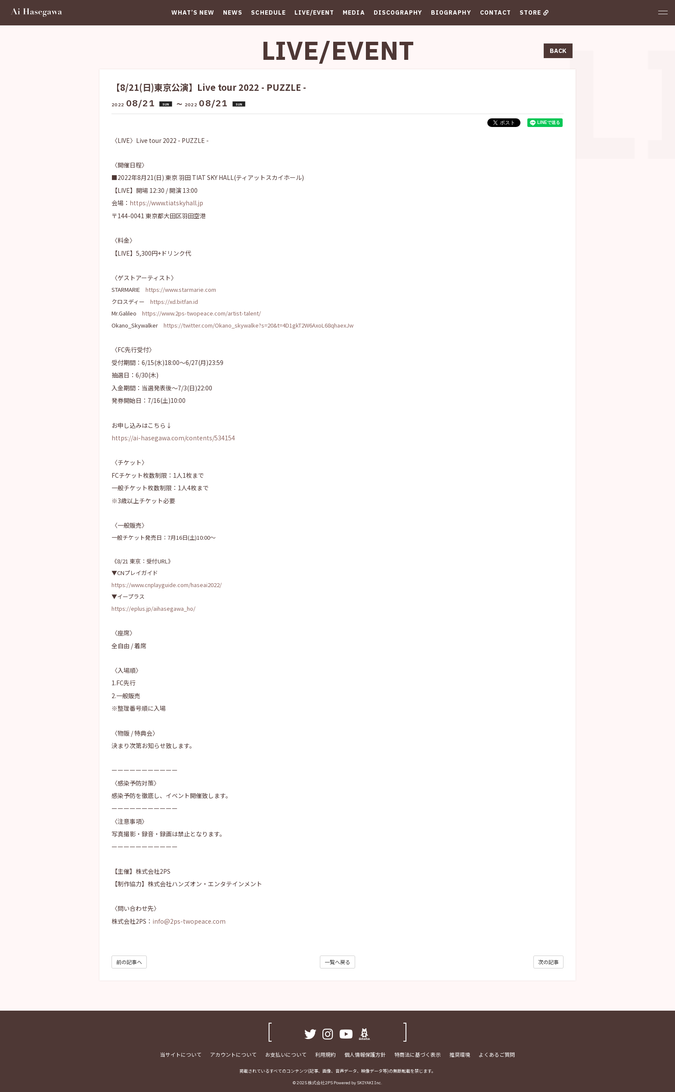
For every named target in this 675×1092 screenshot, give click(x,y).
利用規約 (325, 1054)
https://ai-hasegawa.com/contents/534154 (173, 437)
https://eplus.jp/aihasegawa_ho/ (153, 608)
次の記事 (548, 961)
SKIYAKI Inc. (369, 1083)
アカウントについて (233, 1054)
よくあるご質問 (497, 1054)
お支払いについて (286, 1054)
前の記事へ (129, 961)
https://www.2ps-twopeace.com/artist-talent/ (201, 313)
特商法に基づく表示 (417, 1054)
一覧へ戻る (337, 961)
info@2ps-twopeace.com (189, 921)
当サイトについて (180, 1054)
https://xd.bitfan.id (174, 301)
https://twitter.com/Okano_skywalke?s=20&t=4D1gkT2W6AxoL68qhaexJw (258, 325)
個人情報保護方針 (365, 1054)
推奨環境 (459, 1054)
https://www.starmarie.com (181, 289)
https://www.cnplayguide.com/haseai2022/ (166, 585)
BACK (558, 51)
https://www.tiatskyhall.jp (166, 202)
